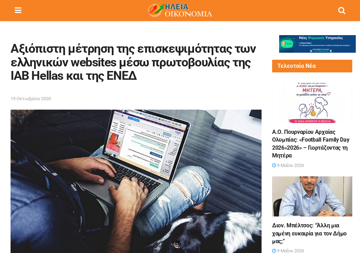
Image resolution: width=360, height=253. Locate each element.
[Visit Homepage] (179, 11)
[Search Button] (341, 10)
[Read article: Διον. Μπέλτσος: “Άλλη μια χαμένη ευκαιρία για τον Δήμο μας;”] (312, 196)
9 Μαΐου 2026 (288, 165)
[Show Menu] (18, 10)
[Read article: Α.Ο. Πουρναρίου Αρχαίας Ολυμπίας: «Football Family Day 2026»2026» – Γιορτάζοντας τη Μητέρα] (312, 103)
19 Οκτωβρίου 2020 (31, 98)
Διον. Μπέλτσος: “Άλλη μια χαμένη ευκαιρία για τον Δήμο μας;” (309, 233)
